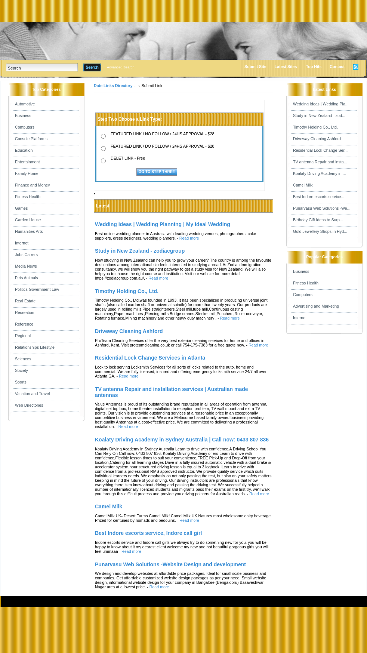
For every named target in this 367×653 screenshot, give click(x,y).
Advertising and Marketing (316, 306)
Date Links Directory (113, 85)
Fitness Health (27, 196)
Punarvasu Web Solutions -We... (322, 208)
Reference (24, 324)
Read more (189, 238)
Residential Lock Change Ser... (320, 150)
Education (24, 150)
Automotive (25, 104)
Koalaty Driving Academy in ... (319, 173)
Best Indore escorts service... (318, 196)
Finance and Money (32, 185)
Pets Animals (26, 277)
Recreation (24, 312)
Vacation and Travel (32, 393)
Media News (26, 266)
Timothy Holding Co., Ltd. (315, 127)
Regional (23, 335)
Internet (21, 243)
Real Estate (25, 301)
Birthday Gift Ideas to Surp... (318, 220)
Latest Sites (286, 66)
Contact (337, 66)
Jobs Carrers (26, 254)
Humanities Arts (29, 231)
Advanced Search (121, 67)
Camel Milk (303, 185)
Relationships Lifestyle (35, 347)
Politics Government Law (37, 289)
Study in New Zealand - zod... (319, 115)
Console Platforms (31, 138)
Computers (24, 127)
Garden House (28, 220)
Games (21, 208)
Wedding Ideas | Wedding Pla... (321, 104)
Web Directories (29, 405)
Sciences (23, 359)
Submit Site (255, 66)
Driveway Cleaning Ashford (317, 138)
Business (23, 115)
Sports (21, 382)
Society (21, 370)
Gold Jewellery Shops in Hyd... (320, 231)
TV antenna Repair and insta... (320, 162)
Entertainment (27, 162)
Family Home (26, 173)
